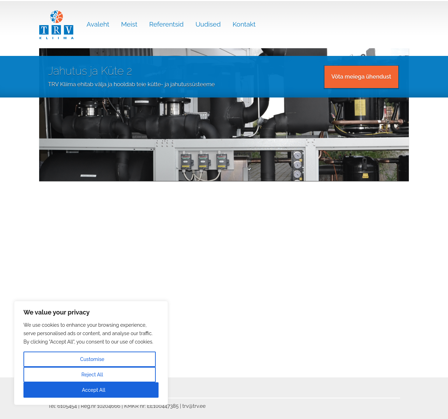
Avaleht (97, 24)
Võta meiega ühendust (361, 76)
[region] (91, 353)
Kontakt (243, 24)
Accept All (93, 390)
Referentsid (166, 24)
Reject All (92, 374)
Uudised (207, 24)
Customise (92, 359)
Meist (129, 24)
